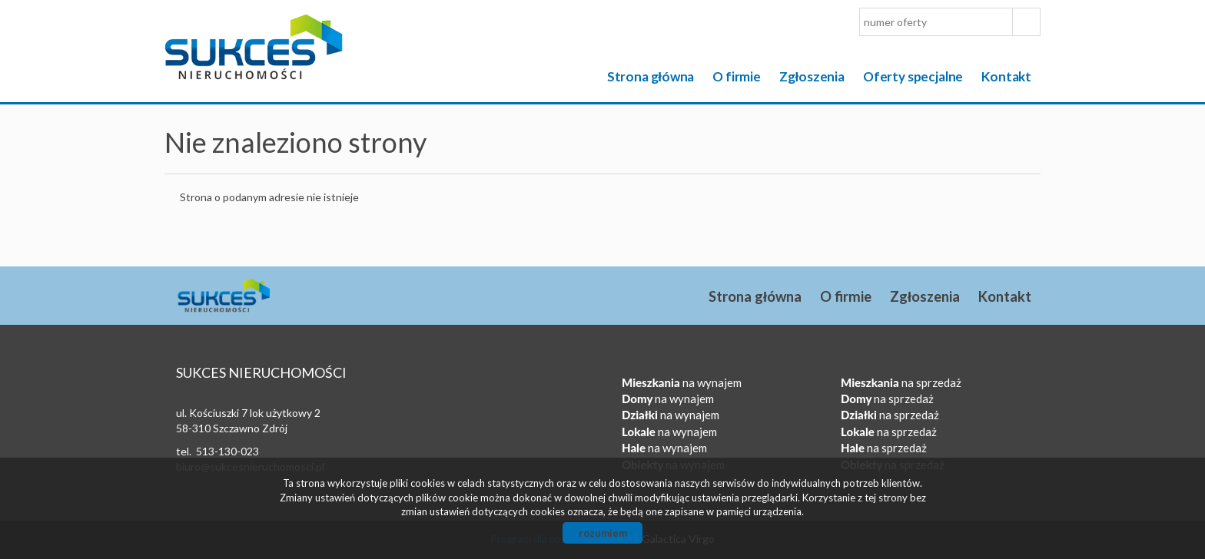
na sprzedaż (901, 382)
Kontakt (1006, 76)
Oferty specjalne (913, 76)
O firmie (736, 76)
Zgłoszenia (812, 76)
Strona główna (651, 76)
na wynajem (682, 382)
